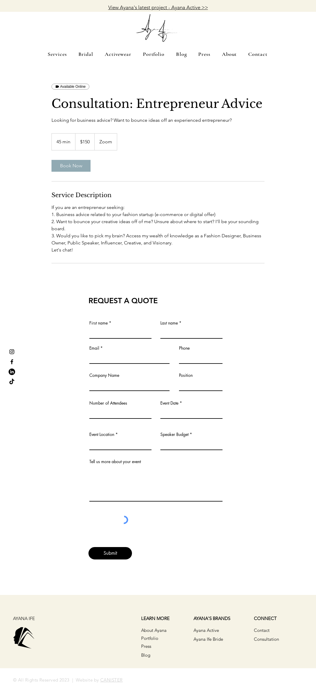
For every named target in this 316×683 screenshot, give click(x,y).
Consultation (266, 639)
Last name (169, 323)
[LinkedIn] (12, 372)
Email (94, 348)
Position (186, 375)
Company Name (104, 375)
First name (98, 323)
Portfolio (149, 638)
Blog (145, 655)
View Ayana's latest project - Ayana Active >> (158, 7)
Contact (262, 630)
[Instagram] (12, 351)
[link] (71, 166)
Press (146, 646)
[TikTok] (12, 382)
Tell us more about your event (115, 462)
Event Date (169, 403)
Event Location (101, 434)
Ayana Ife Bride (208, 639)
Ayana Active (206, 630)
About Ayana (154, 630)
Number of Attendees (108, 403)
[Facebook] (12, 361)
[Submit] (110, 553)
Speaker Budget (174, 434)
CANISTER (111, 680)
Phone (184, 348)
